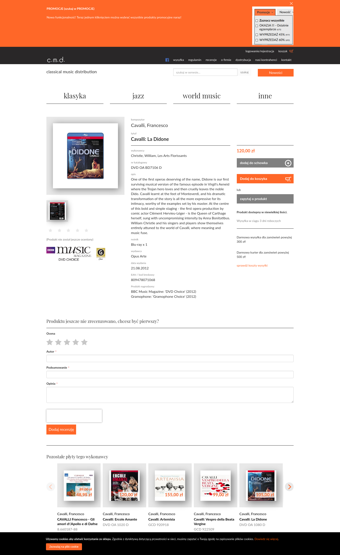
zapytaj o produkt (253, 198)
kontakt (286, 60)
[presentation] (74, 415)
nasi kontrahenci (266, 60)
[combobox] (205, 72)
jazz (138, 95)
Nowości (275, 72)
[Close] (291, 3)
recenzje (211, 60)
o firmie (226, 60)
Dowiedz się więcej (266, 539)
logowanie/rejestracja (259, 51)
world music (202, 95)
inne (265, 95)
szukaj (244, 72)
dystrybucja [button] (243, 60)
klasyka (75, 95)
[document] (171, 543)
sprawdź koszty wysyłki (252, 265)
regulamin (194, 60)
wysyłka (178, 60)
